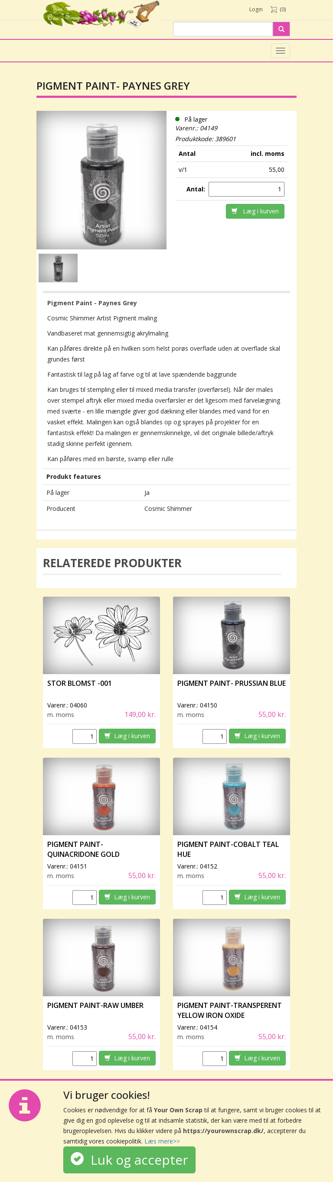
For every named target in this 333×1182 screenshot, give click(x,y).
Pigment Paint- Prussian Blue (231, 683)
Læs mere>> (162, 1141)
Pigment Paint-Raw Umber (95, 1005)
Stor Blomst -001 (79, 683)
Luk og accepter (129, 1160)
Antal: (196, 189)
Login (256, 9)
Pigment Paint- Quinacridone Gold (83, 849)
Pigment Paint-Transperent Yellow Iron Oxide (229, 1010)
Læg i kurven (255, 211)
